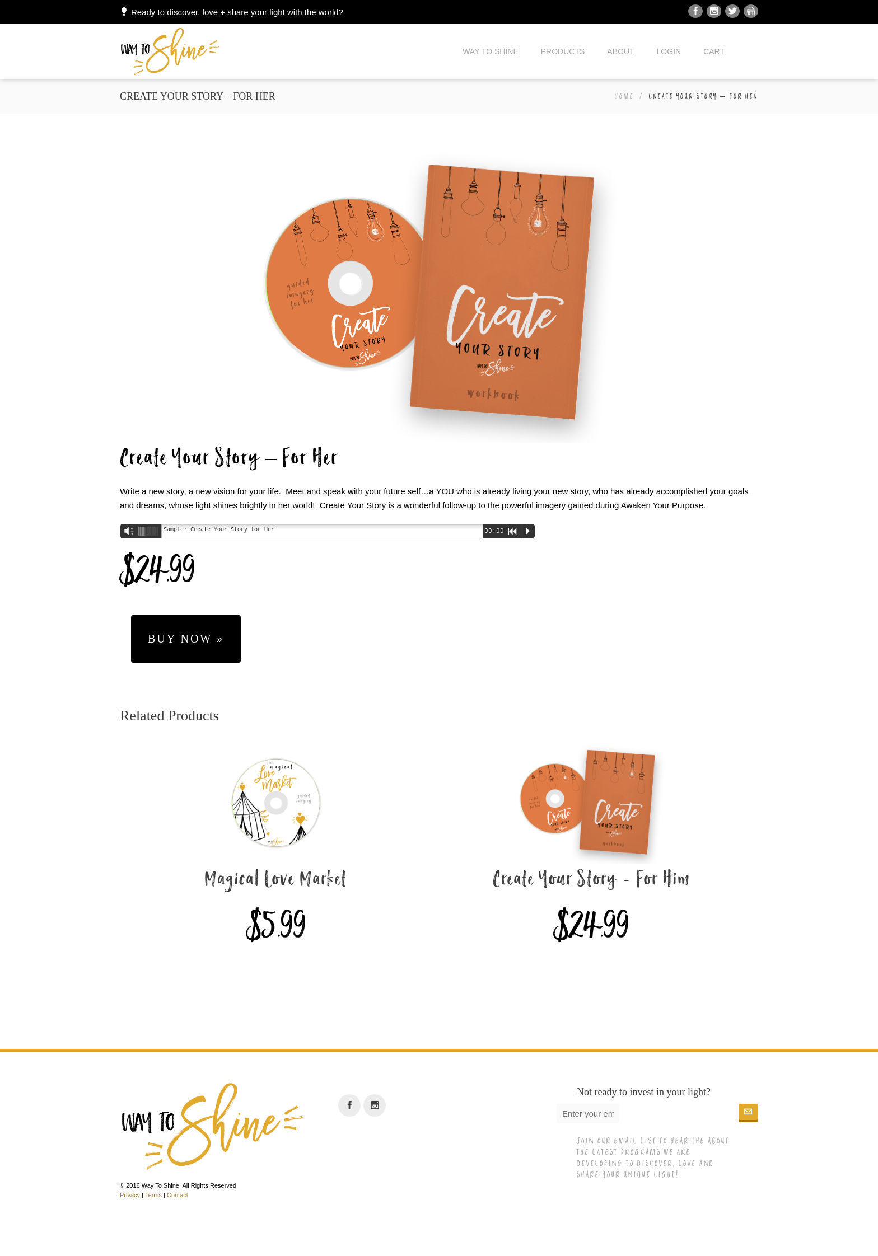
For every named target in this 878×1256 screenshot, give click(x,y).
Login (669, 51)
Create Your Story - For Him (591, 880)
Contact (177, 1195)
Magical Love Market (276, 880)
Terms (153, 1195)
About (620, 51)
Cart (714, 51)
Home (624, 96)
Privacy (130, 1195)
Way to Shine (491, 51)
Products (563, 51)
